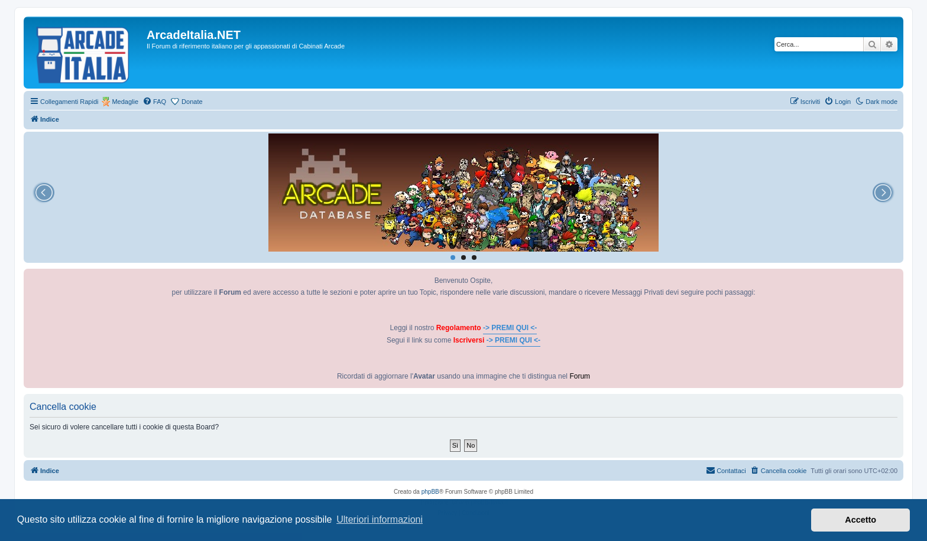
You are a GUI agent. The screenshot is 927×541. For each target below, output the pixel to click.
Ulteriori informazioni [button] (379, 519)
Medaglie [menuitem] (125, 101)
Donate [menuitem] (191, 101)
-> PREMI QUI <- (510, 328)
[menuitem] (154, 101)
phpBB (430, 491)
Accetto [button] (860, 519)
